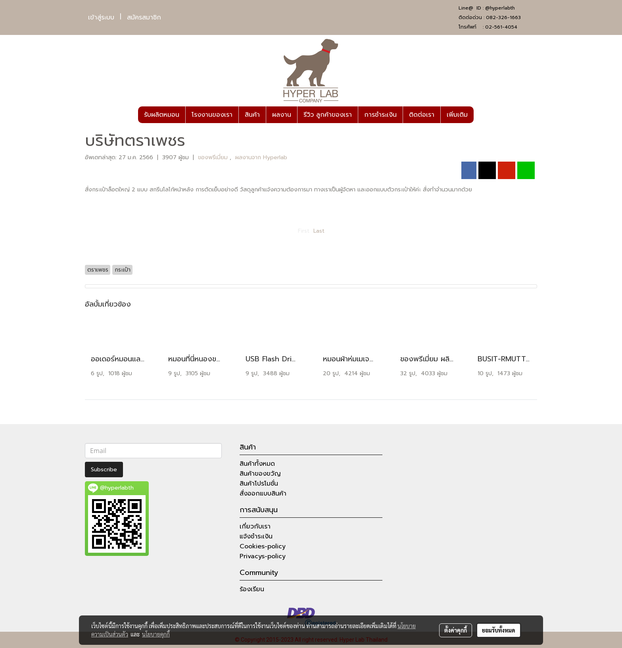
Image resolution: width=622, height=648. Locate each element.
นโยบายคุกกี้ (156, 634)
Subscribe (104, 469)
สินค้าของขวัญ (260, 473)
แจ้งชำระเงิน (256, 536)
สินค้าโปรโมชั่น (259, 483)
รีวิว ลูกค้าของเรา (327, 115)
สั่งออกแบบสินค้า (263, 493)
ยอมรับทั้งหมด (498, 630)
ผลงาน (281, 115)
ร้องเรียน (252, 589)
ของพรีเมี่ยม (214, 157)
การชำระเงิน (380, 115)
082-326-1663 (503, 17)
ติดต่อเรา (421, 115)
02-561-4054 (501, 27)
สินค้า (252, 115)
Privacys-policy (263, 556)
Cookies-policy (263, 546)
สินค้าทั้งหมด (257, 464)
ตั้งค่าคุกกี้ (455, 630)
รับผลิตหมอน (161, 115)
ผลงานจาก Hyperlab (261, 157)
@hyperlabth (500, 8)
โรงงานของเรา (212, 115)
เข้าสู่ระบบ (101, 17)
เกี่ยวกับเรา (255, 526)
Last (318, 231)
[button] (481, 115)
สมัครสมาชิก (144, 17)
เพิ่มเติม (457, 115)
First (303, 231)
